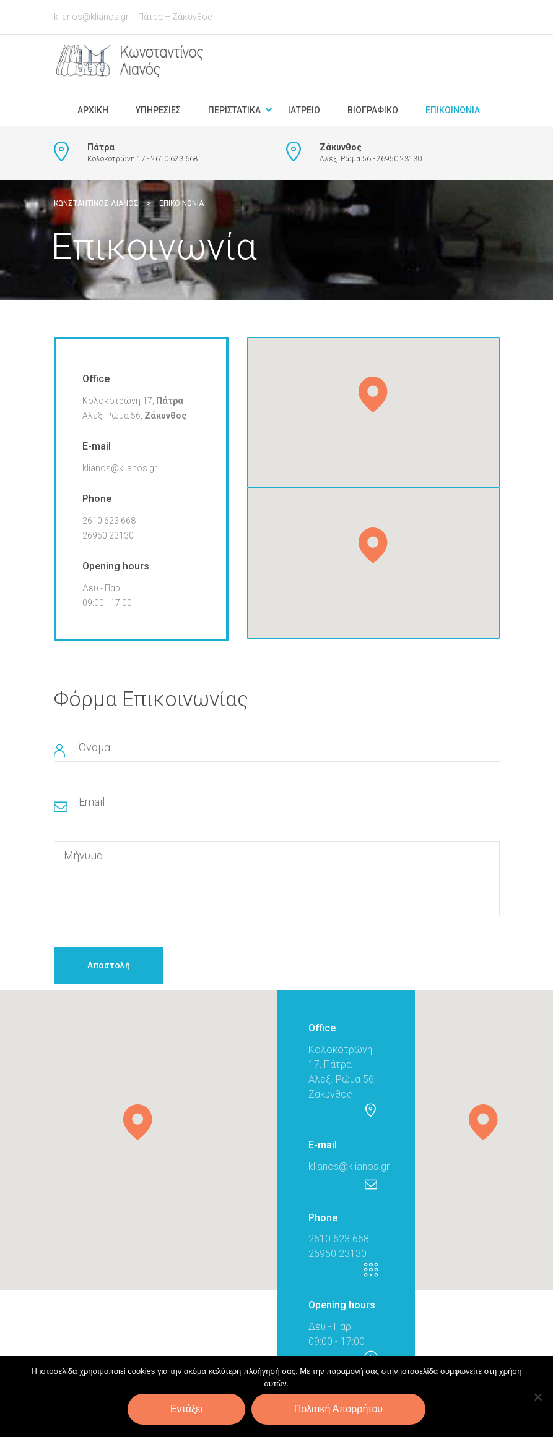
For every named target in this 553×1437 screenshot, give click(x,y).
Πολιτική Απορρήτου (338, 1409)
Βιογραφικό (372, 110)
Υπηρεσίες (158, 110)
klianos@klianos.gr (91, 17)
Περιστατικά (234, 110)
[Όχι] (537, 1397)
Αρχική (92, 110)
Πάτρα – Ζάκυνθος (175, 17)
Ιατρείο (304, 110)
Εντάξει (186, 1409)
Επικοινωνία (452, 110)
